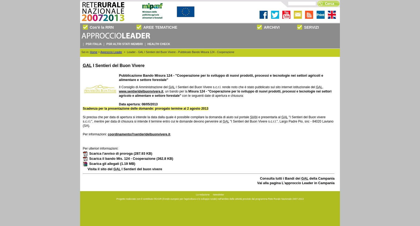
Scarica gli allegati (109, 164)
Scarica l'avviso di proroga (117, 153)
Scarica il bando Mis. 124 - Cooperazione (128, 159)
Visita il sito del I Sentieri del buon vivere (125, 169)
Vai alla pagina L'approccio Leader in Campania (296, 183)
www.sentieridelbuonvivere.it (141, 91)
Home (94, 52)
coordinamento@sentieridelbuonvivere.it (139, 134)
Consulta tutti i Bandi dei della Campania (297, 178)
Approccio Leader (111, 52)
